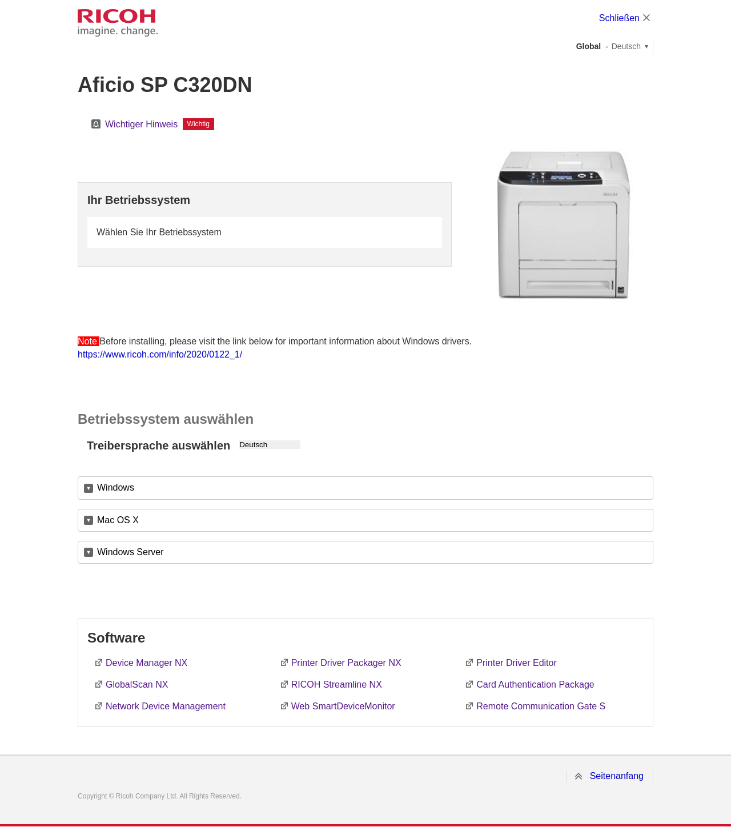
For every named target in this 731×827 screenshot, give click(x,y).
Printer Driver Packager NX (346, 663)
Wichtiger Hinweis (141, 124)
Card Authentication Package (535, 684)
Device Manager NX (146, 663)
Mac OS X (118, 520)
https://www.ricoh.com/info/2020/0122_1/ (160, 354)
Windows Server (130, 552)
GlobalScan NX (137, 684)
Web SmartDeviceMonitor (343, 706)
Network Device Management (166, 706)
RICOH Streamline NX (336, 684)
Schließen (619, 18)
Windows (115, 487)
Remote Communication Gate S (540, 706)
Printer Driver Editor (516, 663)
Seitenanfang (617, 776)
